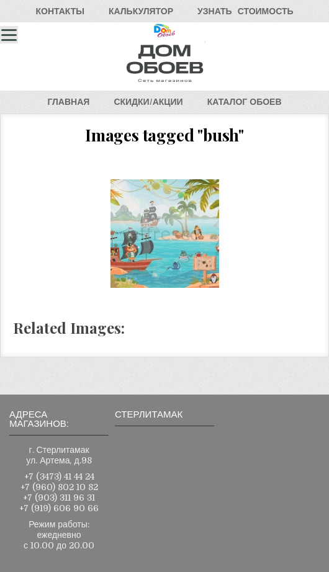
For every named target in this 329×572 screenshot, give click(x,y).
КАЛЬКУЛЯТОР (141, 11)
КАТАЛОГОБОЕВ (244, 102)
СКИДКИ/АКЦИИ (148, 102)
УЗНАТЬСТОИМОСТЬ (245, 11)
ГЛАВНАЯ (68, 102)
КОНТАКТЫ (59, 11)
